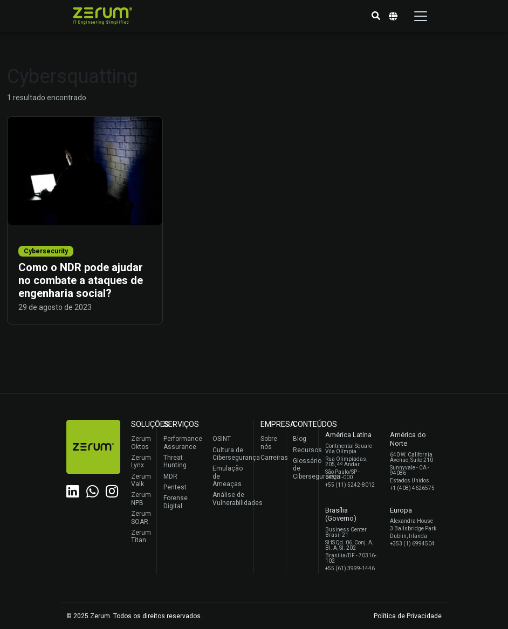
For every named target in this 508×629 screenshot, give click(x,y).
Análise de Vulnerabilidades (230, 498)
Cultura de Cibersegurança (230, 453)
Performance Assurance (181, 442)
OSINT (221, 439)
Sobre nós (268, 442)
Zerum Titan (141, 536)
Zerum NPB (141, 498)
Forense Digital (175, 501)
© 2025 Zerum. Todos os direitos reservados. (134, 616)
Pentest (175, 487)
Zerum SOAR (141, 517)
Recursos (303, 450)
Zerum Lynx (141, 461)
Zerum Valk (141, 480)
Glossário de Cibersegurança (303, 468)
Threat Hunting (175, 461)
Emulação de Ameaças (227, 476)
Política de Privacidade (408, 616)
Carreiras (270, 457)
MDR (170, 476)
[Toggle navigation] (420, 16)
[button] (376, 16)
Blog (299, 439)
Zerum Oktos (141, 442)
